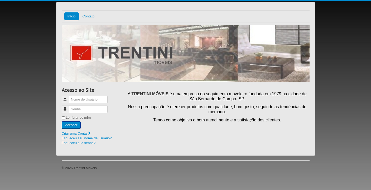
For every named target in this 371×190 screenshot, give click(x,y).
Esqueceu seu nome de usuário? (87, 138)
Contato (89, 16)
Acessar (71, 125)
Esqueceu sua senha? (79, 143)
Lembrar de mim (78, 118)
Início (72, 16)
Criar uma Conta (76, 133)
